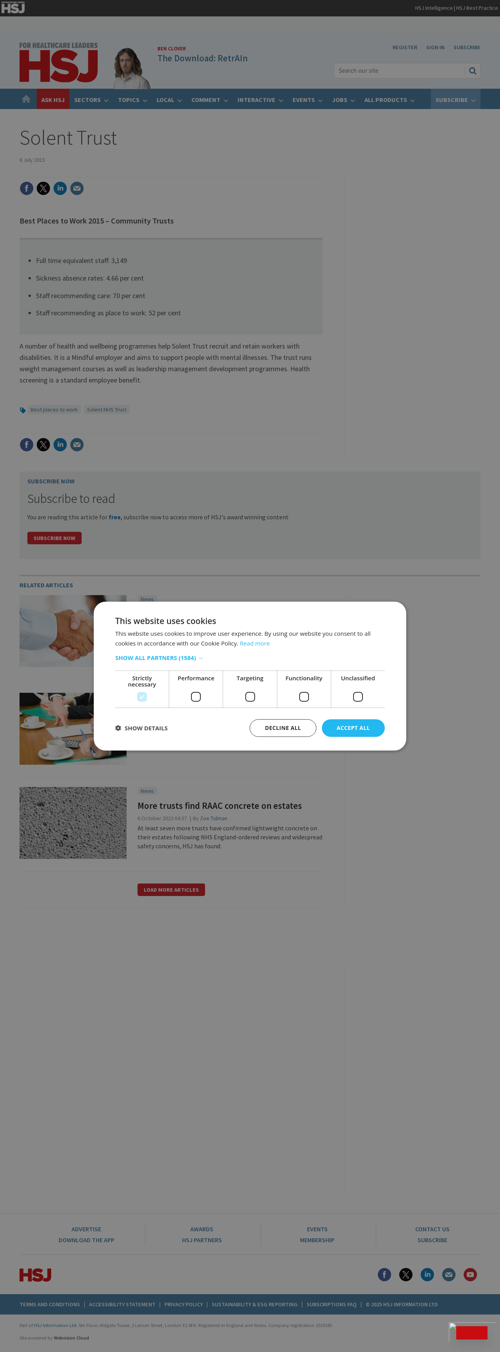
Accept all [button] (353, 727)
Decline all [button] (283, 727)
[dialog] (250, 676)
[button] (250, 657)
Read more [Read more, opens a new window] (255, 643)
